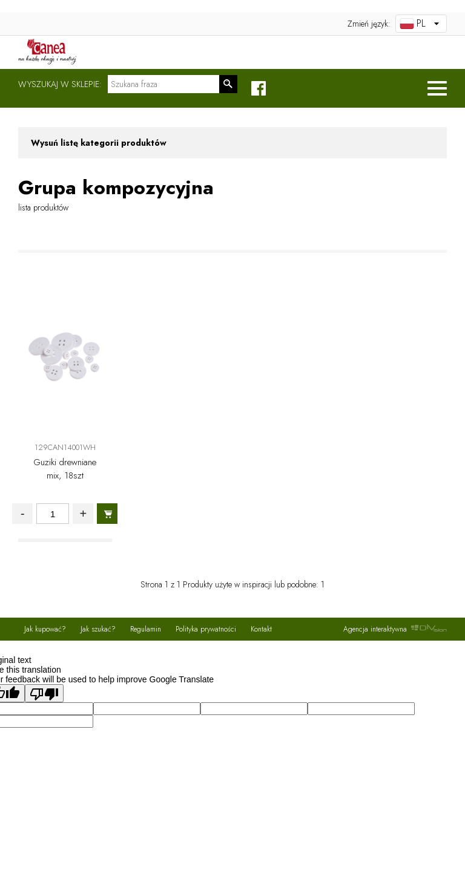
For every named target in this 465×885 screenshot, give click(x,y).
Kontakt (261, 629)
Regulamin (145, 629)
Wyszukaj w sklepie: (60, 84)
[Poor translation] (44, 693)
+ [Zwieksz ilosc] (83, 513)
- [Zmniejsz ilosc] (23, 513)
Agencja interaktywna (395, 629)
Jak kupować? (45, 629)
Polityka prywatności (206, 629)
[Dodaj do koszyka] (107, 513)
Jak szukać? (98, 629)
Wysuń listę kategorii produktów (99, 143)
